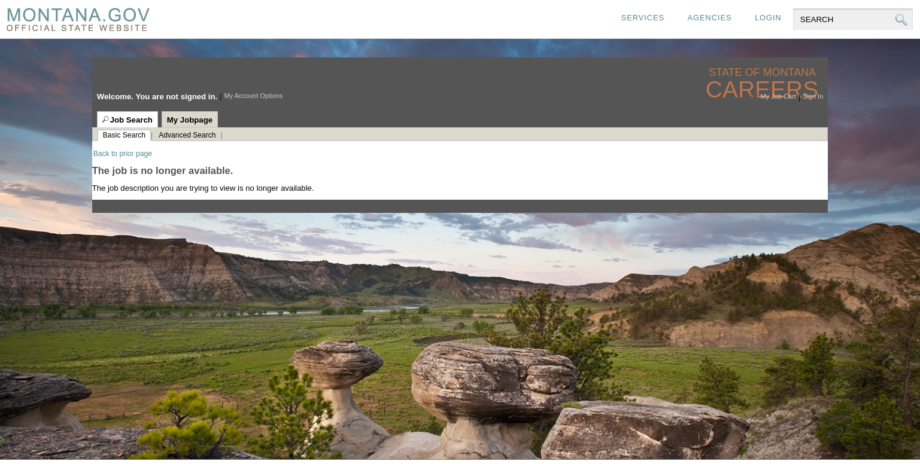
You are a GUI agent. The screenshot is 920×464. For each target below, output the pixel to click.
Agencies (709, 17)
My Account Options (253, 95)
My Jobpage (189, 119)
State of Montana (763, 72)
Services (642, 17)
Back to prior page (122, 153)
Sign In (813, 96)
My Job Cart (778, 96)
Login (768, 17)
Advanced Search (187, 135)
